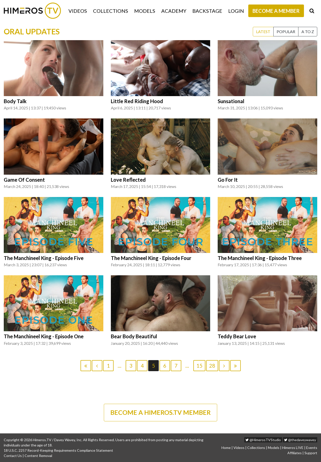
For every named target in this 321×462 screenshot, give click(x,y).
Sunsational (231, 101)
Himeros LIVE (292, 447)
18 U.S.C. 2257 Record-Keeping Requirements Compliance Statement (58, 450)
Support (310, 453)
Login (236, 11)
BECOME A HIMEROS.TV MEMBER (160, 412)
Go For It (228, 179)
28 (212, 366)
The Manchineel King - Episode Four (151, 257)
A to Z (307, 31)
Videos (77, 11)
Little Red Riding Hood (137, 101)
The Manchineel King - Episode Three (260, 257)
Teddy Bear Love (237, 336)
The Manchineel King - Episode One (44, 336)
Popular (286, 31)
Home (226, 447)
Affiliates (294, 453)
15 (199, 366)
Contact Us (13, 455)
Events (311, 447)
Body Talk (15, 101)
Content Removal (38, 455)
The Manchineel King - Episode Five (44, 257)
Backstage (207, 11)
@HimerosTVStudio (263, 440)
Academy (173, 11)
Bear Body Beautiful (134, 336)
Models (144, 11)
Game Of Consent (24, 179)
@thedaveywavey (300, 440)
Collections (110, 11)
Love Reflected (128, 179)
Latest (263, 31)
